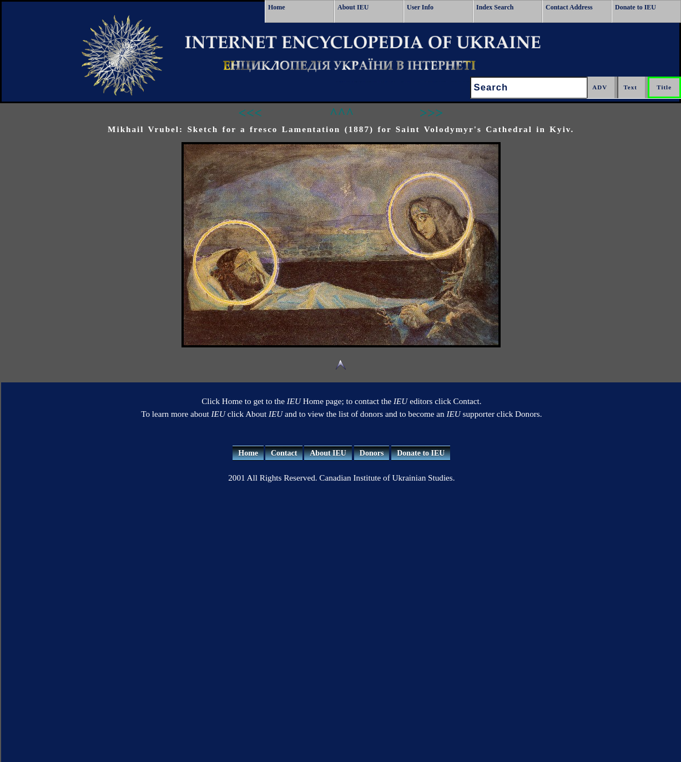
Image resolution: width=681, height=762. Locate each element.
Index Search (494, 7)
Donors (372, 453)
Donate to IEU (635, 7)
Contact (284, 453)
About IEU (353, 7)
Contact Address (569, 7)
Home (276, 7)
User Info (420, 7)
